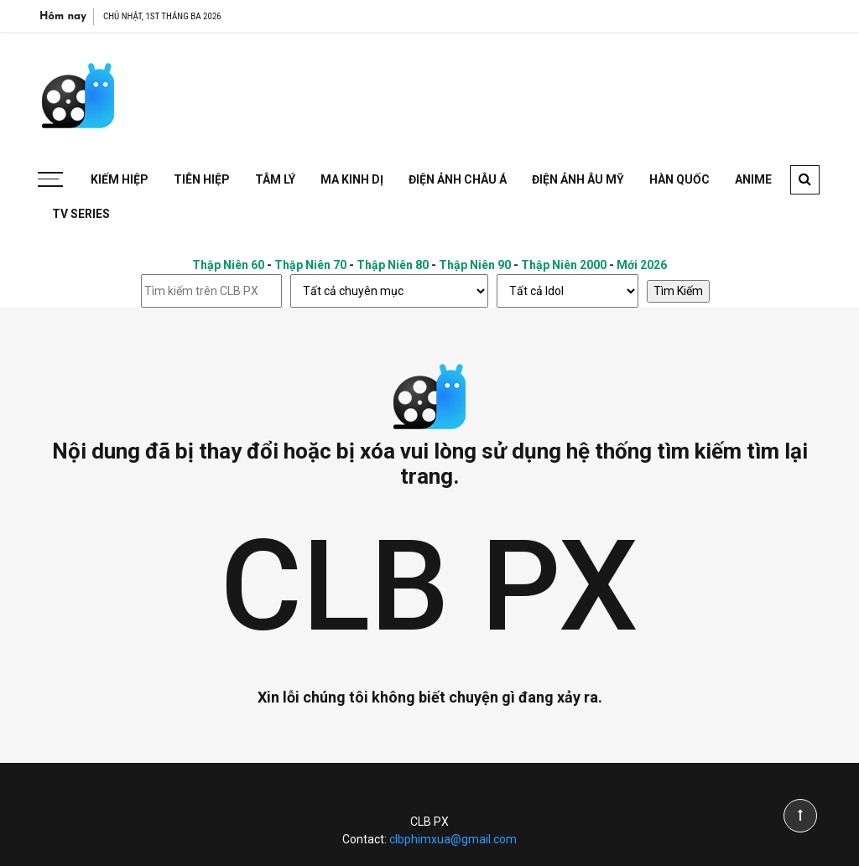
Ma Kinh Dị (351, 179)
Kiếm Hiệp (119, 179)
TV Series (81, 213)
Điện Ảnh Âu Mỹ (578, 179)
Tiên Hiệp (202, 179)
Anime (753, 179)
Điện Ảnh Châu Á (458, 179)
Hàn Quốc (679, 179)
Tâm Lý (275, 179)
